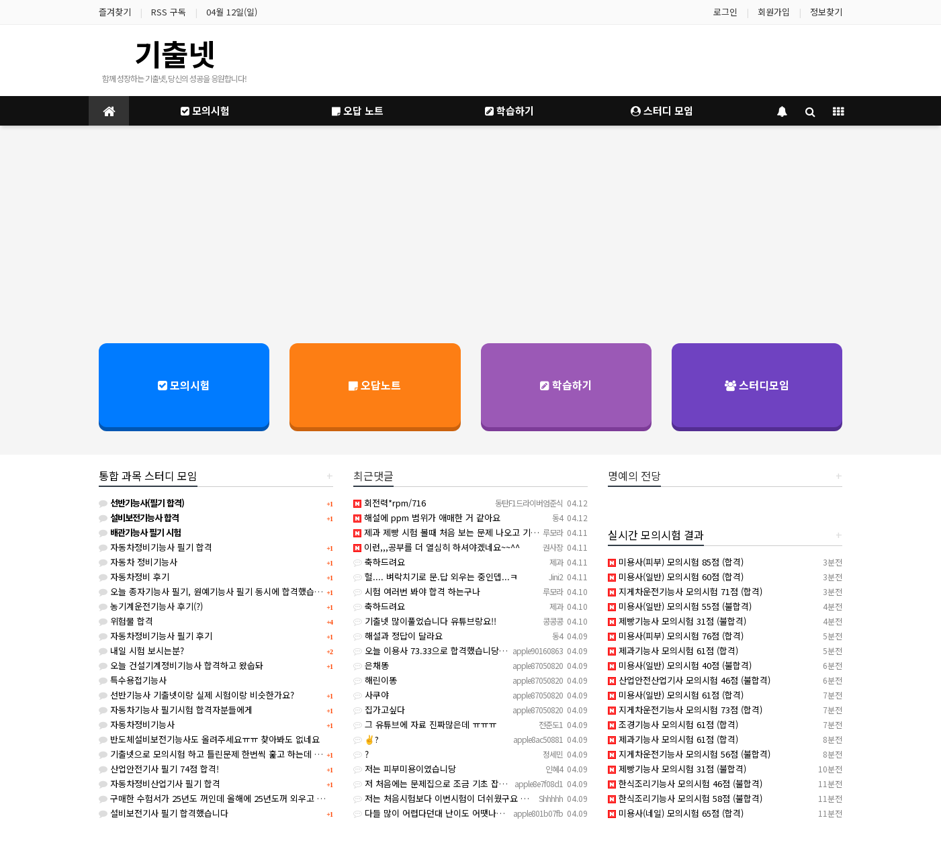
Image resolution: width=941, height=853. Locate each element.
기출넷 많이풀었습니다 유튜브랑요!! (424, 621)
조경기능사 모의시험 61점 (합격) (673, 724)
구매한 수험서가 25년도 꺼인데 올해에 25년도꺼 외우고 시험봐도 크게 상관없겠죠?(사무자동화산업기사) (296, 798)
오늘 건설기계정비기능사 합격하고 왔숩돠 (181, 665)
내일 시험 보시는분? (141, 650)
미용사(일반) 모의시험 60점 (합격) (676, 576)
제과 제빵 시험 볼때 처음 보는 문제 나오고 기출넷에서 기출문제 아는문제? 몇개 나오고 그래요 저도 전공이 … (559, 532)
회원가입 (774, 11)
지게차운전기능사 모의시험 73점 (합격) (685, 709)
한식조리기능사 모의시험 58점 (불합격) (685, 798)
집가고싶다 (379, 709)
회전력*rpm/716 (389, 502)
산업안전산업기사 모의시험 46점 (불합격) (689, 680)
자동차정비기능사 (137, 724)
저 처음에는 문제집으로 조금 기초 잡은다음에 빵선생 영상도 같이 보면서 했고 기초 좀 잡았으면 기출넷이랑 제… (564, 783)
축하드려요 (379, 561)
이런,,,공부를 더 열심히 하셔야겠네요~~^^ (436, 547)
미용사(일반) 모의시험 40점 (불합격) (680, 665)
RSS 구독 (168, 11)
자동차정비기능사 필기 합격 (155, 547)
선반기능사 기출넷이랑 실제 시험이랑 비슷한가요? (196, 694)
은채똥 (371, 665)
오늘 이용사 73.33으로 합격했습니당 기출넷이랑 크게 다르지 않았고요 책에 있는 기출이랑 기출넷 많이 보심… (560, 650)
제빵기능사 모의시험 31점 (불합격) (677, 621)
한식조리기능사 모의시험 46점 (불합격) (685, 783)
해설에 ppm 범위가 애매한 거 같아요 (426, 517)
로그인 (725, 11)
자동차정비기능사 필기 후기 (155, 635)
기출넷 (174, 53)
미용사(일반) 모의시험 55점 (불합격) (680, 606)
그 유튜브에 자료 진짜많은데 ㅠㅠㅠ (424, 724)
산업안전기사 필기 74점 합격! (159, 768)
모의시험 (205, 110)
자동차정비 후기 (134, 576)
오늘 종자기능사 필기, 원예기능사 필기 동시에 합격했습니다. (216, 591)
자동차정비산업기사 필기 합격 (159, 783)
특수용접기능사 (133, 680)
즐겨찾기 (115, 11)
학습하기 (509, 110)
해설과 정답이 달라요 (398, 635)
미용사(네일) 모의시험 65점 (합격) (676, 813)
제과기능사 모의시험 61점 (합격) (673, 650)
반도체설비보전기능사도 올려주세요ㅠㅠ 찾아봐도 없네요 (209, 739)
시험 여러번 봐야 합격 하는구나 (416, 591)
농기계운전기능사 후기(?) (151, 606)
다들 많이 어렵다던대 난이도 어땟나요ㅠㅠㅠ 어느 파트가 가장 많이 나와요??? (502, 813)
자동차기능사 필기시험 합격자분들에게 (176, 709)
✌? (366, 739)
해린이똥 (375, 680)
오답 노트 (358, 110)
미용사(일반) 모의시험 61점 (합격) (676, 694)
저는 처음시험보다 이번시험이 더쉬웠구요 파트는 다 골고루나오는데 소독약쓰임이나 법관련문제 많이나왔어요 (560, 798)
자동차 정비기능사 (138, 561)
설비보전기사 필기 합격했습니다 (163, 813)
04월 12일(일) (231, 11)
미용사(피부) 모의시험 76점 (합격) (676, 635)
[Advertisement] (471, 233)
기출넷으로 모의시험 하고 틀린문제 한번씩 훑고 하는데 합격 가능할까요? (238, 754)
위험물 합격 (126, 621)
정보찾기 (826, 11)
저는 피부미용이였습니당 (404, 768)
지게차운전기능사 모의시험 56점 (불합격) (689, 754)
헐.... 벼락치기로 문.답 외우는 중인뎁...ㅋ (435, 576)
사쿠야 (371, 694)
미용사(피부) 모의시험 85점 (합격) (676, 561)
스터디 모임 (662, 110)
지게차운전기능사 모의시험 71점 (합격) (685, 591)
